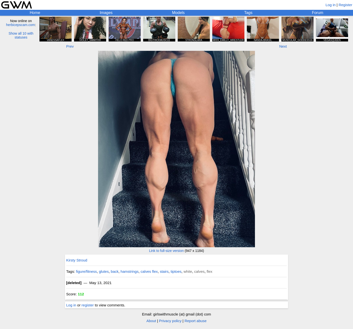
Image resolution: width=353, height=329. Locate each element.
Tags (248, 13)
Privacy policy (170, 321)
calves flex (149, 271)
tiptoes (176, 271)
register (88, 305)
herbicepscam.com (20, 25)
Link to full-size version (166, 251)
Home (35, 13)
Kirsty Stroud (76, 260)
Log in (331, 5)
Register (345, 5)
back (115, 271)
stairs (164, 271)
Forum (317, 13)
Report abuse (196, 321)
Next (283, 46)
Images (106, 13)
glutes (104, 271)
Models (178, 13)
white (188, 271)
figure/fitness (86, 271)
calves (199, 271)
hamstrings (130, 271)
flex (209, 271)
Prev (70, 46)
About (151, 321)
